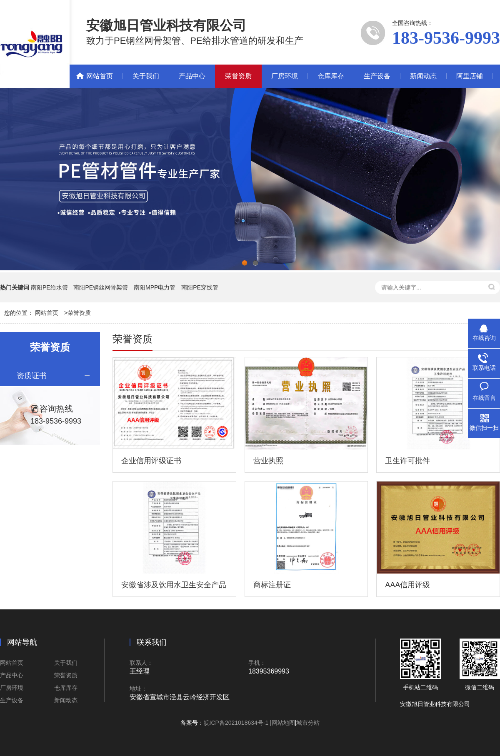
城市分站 (308, 722)
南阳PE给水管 (49, 287)
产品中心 (192, 76)
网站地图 (283, 722)
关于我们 (145, 76)
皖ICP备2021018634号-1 (237, 722)
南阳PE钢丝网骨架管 (100, 287)
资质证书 (32, 376)
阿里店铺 (469, 76)
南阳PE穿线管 (199, 287)
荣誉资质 (238, 76)
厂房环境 (284, 76)
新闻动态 (423, 76)
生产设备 (377, 76)
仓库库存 (331, 76)
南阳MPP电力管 (154, 287)
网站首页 (99, 76)
